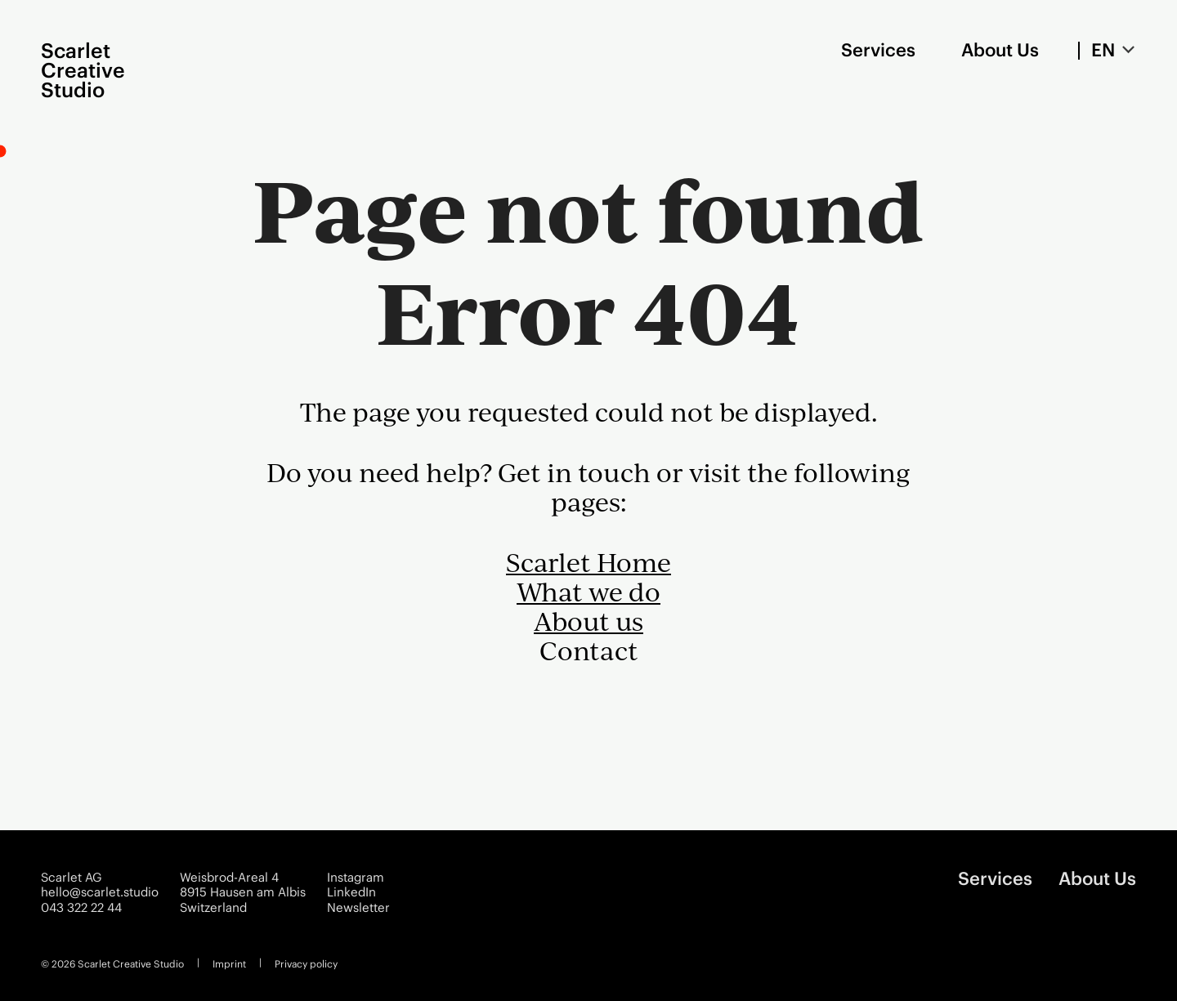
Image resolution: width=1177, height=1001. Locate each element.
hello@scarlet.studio (100, 892)
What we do (588, 591)
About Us (1000, 49)
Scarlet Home (588, 562)
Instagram (355, 877)
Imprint (229, 964)
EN (1103, 50)
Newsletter (358, 907)
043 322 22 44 (81, 907)
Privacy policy (306, 964)
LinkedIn (351, 892)
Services (878, 49)
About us (588, 621)
